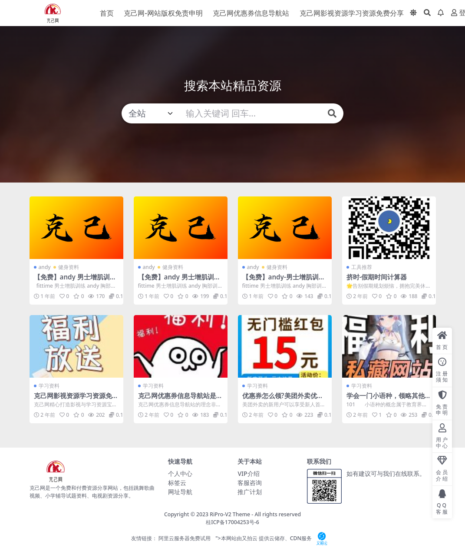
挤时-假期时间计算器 (376, 276)
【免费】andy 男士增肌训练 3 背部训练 (75, 280)
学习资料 (49, 385)
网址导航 (180, 492)
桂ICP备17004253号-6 (232, 522)
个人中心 (180, 473)
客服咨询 (249, 482)
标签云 (177, 482)
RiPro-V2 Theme (230, 514)
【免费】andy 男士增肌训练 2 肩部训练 (179, 280)
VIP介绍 (248, 473)
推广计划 (249, 492)
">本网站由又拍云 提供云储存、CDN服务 (272, 538)
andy (45, 267)
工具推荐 (361, 267)
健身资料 (68, 267)
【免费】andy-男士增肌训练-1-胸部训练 (280, 280)
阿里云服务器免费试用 (184, 538)
